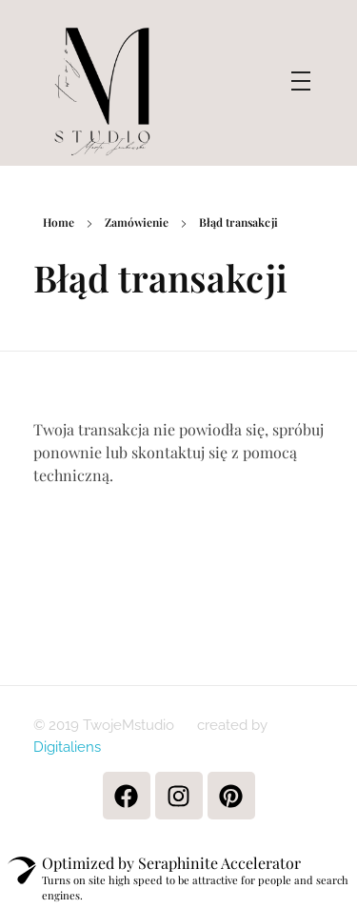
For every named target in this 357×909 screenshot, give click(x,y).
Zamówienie (137, 222)
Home (58, 222)
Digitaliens (67, 747)
